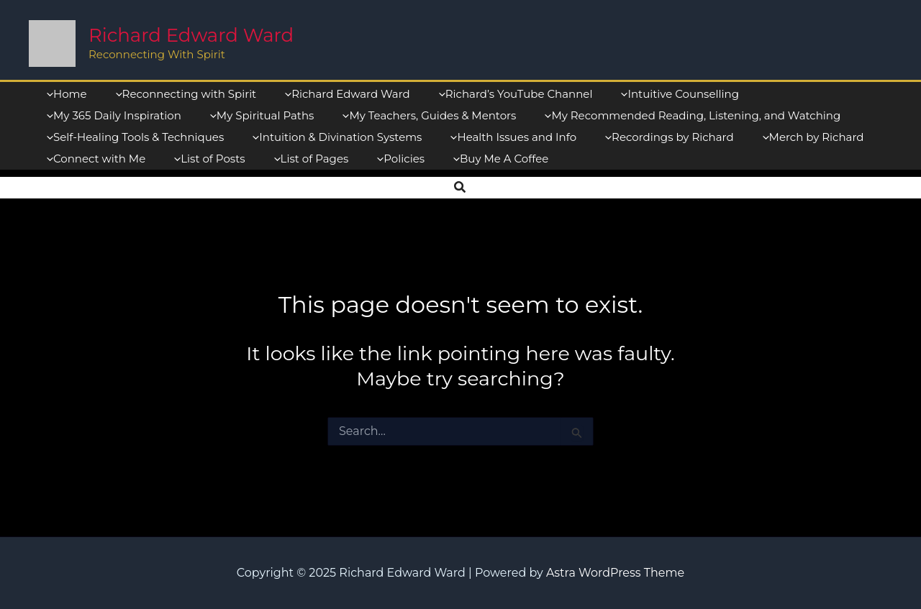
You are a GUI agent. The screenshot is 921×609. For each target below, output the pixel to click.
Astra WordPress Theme (615, 573)
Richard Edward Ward (191, 35)
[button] (460, 187)
